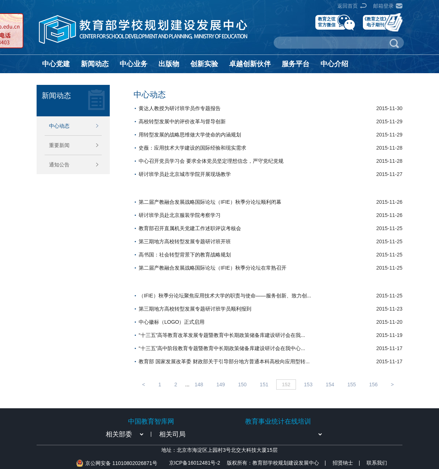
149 (220, 384)
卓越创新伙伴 (250, 64)
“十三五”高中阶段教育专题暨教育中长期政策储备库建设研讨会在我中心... (222, 348)
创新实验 (204, 64)
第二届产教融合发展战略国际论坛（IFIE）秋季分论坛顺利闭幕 (210, 202)
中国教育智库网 (151, 421)
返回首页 (347, 6)
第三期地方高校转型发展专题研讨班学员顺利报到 (195, 309)
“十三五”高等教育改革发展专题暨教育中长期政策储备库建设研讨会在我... (222, 335)
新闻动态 (95, 64)
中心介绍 (334, 64)
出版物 (168, 64)
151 (264, 384)
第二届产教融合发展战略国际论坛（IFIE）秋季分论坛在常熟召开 (212, 268)
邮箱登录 (383, 6)
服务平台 (295, 64)
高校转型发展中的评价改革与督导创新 (182, 121)
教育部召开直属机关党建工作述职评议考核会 (190, 228)
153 (308, 384)
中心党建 (56, 64)
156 (373, 384)
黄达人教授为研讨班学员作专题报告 (180, 108)
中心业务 (133, 64)
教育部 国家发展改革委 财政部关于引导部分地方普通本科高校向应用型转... (224, 361)
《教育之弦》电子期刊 (375, 21)
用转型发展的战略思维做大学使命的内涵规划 (190, 135)
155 (352, 384)
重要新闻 (59, 145)
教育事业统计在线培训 (278, 421)
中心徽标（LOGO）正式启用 (172, 322)
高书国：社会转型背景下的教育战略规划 (185, 255)
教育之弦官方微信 (326, 21)
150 (242, 384)
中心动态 (59, 126)
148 (199, 384)
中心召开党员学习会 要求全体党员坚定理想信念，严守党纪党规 (211, 161)
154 (330, 384)
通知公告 (59, 165)
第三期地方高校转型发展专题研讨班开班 (185, 241)
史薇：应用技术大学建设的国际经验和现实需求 (192, 148)
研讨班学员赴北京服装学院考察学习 (180, 215)
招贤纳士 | (346, 463)
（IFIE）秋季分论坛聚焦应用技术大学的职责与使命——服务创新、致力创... (225, 296)
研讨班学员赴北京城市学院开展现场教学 (185, 174)
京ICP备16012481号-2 (194, 463)
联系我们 (377, 463)
